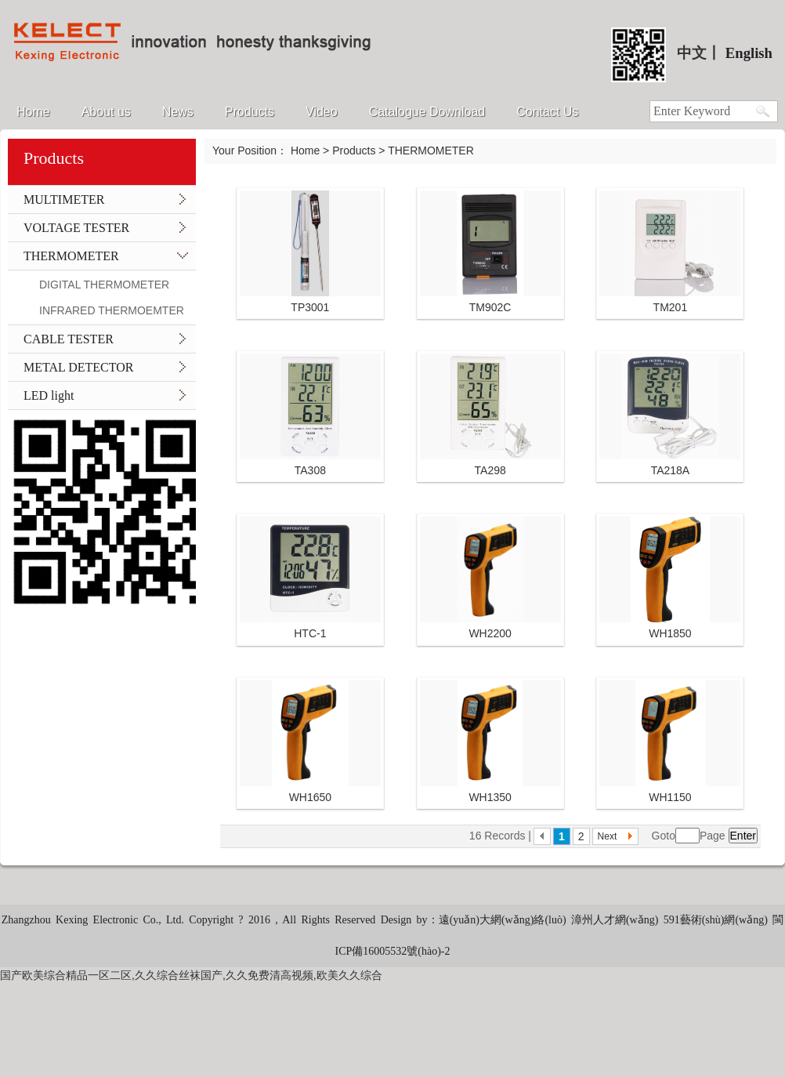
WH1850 (670, 633)
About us (106, 111)
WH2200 (489, 633)
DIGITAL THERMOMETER (104, 284)
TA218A (670, 470)
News (178, 111)
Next (607, 836)
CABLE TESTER (69, 339)
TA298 (490, 470)
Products (249, 111)
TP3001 (310, 307)
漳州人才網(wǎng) (614, 920)
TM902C (490, 307)
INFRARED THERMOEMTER (111, 310)
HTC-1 (310, 633)
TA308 (310, 470)
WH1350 (489, 797)
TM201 (670, 307)
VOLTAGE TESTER (76, 227)
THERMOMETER (71, 256)
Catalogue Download (427, 111)
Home (33, 111)
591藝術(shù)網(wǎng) (716, 920)
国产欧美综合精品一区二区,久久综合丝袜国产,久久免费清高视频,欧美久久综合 (191, 975)
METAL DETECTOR (78, 367)
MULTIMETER (64, 199)
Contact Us (547, 111)
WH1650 (310, 797)
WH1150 (670, 797)
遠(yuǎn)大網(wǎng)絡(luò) (505, 920)
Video (322, 111)
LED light (49, 395)
